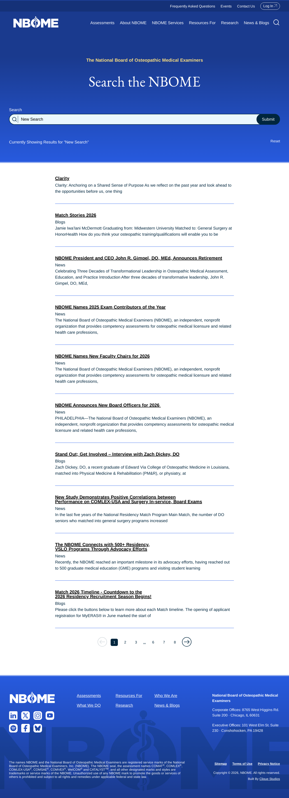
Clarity (62, 178)
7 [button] (164, 642)
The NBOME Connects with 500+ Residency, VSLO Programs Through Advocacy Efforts (102, 546)
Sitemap (220, 763)
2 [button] (125, 642)
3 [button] (136, 642)
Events (226, 6)
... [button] (144, 642)
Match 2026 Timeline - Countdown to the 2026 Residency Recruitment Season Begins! (103, 594)
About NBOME (133, 23)
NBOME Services (168, 23)
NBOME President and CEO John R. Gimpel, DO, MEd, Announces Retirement (138, 258)
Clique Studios (269, 779)
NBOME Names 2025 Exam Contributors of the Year (110, 307)
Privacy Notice (269, 763)
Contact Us (246, 6)
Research (229, 23)
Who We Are (165, 695)
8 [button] (175, 642)
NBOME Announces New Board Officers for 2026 (108, 405)
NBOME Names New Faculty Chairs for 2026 (102, 356)
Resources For (202, 23)
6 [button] (153, 642)
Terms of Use (242, 763)
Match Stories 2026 (75, 215)
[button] (186, 642)
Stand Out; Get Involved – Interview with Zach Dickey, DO (117, 454)
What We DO (89, 705)
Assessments (102, 23)
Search (15, 110)
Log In (270, 6)
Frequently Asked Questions (192, 6)
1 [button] (114, 642)
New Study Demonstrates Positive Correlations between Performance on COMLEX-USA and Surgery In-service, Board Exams (128, 499)
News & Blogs (256, 23)
